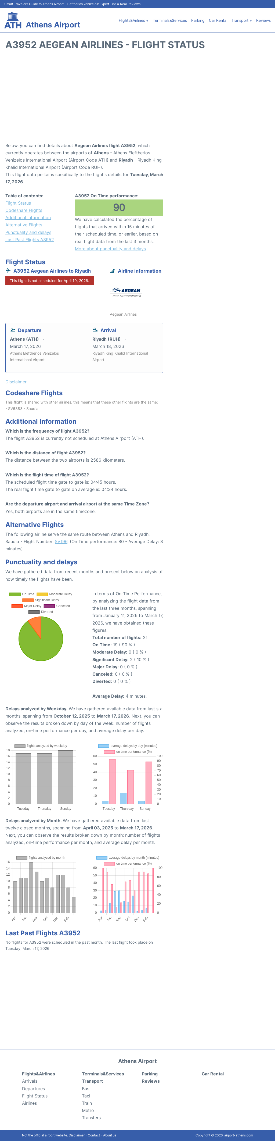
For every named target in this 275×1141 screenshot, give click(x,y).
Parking (198, 20)
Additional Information (28, 217)
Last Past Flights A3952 (29, 239)
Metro (88, 1110)
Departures (33, 1088)
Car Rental (218, 20)
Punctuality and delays (28, 232)
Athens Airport (53, 24)
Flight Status (18, 203)
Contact (94, 1135)
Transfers (91, 1117)
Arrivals (29, 1081)
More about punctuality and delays (110, 248)
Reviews (263, 20)
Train (87, 1103)
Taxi (86, 1096)
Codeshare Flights (23, 210)
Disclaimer (77, 1135)
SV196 (61, 541)
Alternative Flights (23, 224)
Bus (85, 1088)
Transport (92, 1081)
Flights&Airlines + (134, 20)
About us (109, 1135)
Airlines (29, 1103)
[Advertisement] (137, 99)
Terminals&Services (170, 20)
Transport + (241, 20)
